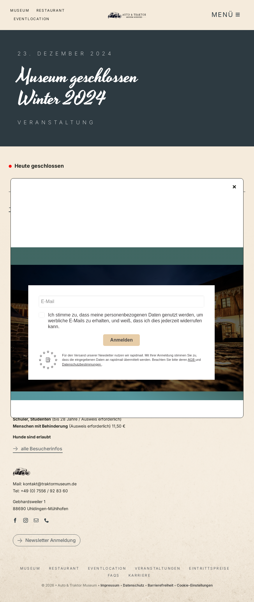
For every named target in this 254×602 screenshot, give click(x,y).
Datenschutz (133, 585)
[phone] (46, 520)
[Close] (234, 187)
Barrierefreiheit (160, 585)
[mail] (36, 520)
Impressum (109, 585)
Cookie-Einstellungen (195, 585)
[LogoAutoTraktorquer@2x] (127, 11)
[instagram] (25, 520)
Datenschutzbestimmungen (82, 365)
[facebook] (15, 520)
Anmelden (121, 341)
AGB (191, 361)
